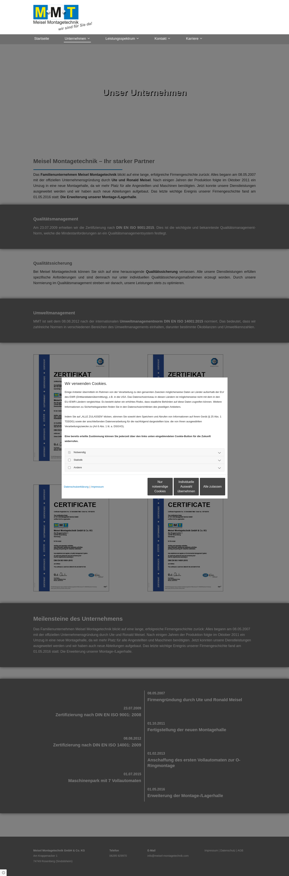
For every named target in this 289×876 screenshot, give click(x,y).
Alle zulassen (207, 486)
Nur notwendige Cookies (133, 487)
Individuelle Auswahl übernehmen (170, 486)
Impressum (97, 486)
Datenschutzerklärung (76, 486)
